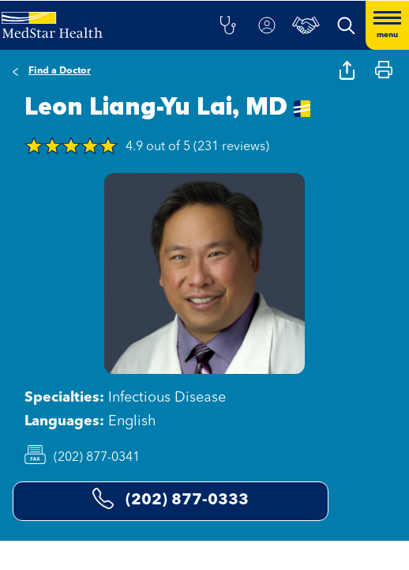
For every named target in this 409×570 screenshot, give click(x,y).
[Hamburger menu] (387, 25)
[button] (227, 25)
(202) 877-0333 (170, 498)
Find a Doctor (59, 71)
